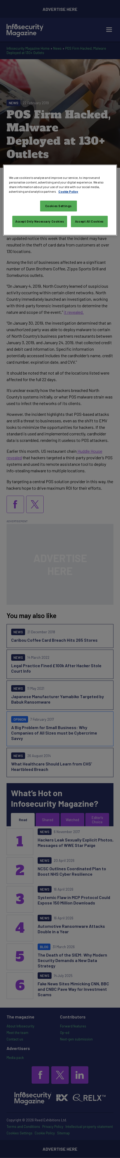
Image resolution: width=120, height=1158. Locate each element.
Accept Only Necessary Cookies (39, 221)
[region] (60, 200)
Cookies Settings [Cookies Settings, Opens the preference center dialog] (58, 206)
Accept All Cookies (89, 221)
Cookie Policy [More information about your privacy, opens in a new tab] (68, 191)
